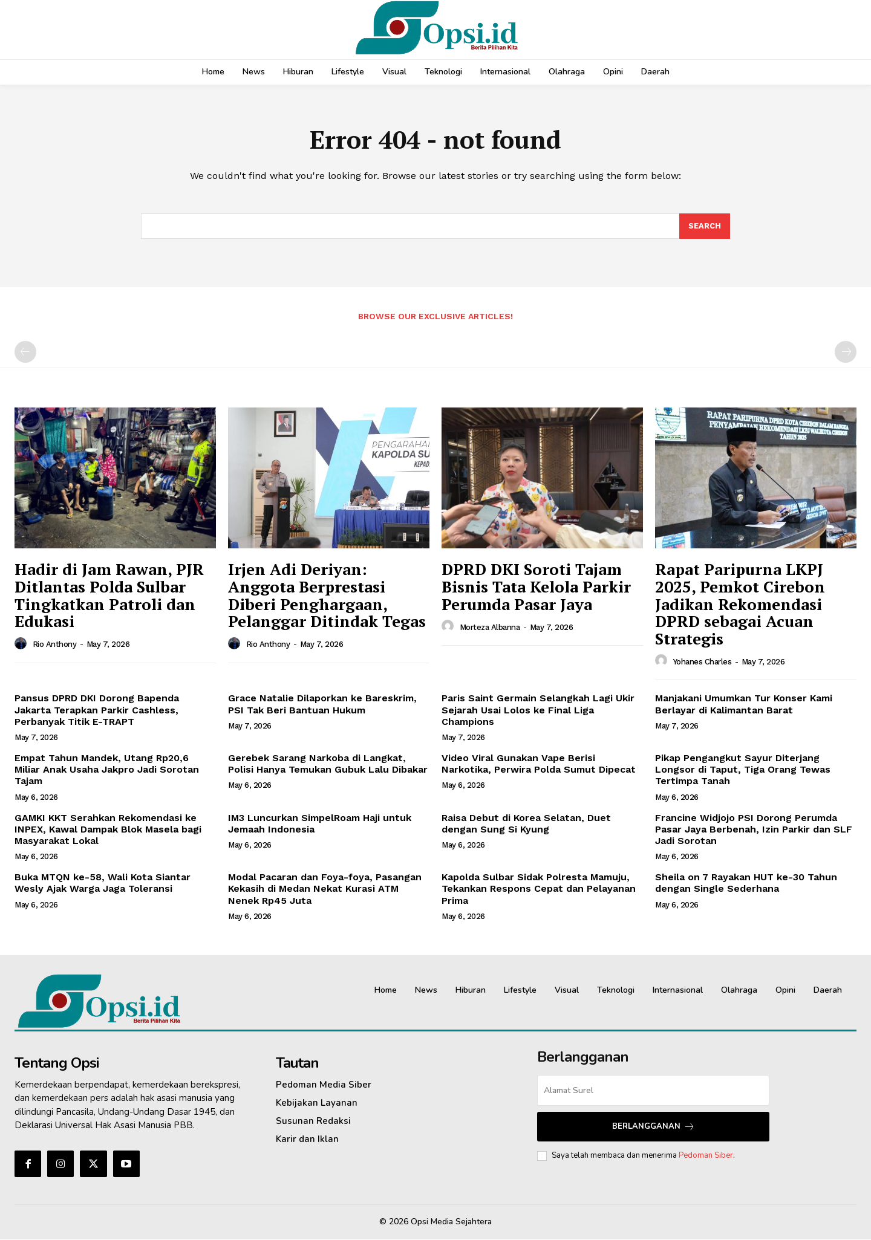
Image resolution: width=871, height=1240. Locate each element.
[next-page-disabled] (845, 353)
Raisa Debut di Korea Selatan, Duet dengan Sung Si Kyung (526, 824)
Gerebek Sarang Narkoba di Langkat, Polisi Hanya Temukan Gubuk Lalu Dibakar (328, 764)
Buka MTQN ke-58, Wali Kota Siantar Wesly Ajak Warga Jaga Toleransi (103, 883)
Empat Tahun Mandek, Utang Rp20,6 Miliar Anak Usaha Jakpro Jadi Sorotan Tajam (107, 770)
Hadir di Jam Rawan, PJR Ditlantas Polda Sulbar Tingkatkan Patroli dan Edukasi (109, 596)
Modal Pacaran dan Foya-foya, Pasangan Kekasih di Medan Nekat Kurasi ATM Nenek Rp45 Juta (325, 889)
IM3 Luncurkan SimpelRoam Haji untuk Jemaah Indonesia (319, 824)
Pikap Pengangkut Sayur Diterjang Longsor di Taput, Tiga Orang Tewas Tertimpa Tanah (742, 770)
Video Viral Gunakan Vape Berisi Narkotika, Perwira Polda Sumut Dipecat (539, 764)
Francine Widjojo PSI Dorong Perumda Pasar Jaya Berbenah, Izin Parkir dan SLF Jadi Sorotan (753, 830)
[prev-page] (25, 353)
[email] (653, 1091)
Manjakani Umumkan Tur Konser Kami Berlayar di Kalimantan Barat (743, 704)
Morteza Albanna (490, 627)
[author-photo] (22, 644)
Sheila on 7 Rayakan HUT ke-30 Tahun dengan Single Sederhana (746, 883)
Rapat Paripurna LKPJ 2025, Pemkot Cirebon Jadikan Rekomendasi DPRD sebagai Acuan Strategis (740, 604)
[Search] (704, 226)
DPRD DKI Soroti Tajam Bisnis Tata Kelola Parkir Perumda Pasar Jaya (536, 587)
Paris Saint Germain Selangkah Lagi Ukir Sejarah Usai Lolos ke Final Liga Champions (538, 710)
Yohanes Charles (702, 662)
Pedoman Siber (706, 1156)
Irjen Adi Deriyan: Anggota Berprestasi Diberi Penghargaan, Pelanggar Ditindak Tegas (327, 596)
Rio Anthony (55, 644)
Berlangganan (653, 1127)
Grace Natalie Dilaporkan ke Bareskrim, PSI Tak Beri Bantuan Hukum (322, 704)
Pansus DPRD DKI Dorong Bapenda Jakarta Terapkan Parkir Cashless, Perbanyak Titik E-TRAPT (97, 710)
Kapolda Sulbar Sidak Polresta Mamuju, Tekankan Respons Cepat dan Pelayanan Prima (539, 889)
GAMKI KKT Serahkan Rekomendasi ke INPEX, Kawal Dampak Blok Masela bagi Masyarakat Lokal (108, 830)
